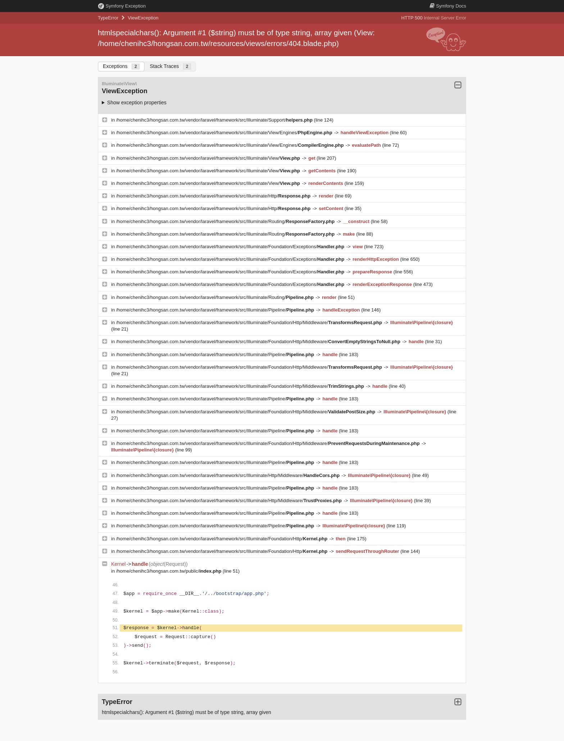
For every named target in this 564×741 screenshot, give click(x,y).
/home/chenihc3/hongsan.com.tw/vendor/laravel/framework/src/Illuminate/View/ (208, 158)
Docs (447, 6)
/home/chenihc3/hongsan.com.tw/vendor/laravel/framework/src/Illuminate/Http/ (214, 196)
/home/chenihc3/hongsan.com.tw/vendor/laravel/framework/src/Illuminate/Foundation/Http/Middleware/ (249, 322)
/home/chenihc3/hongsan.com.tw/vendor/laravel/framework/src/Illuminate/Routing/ (226, 221)
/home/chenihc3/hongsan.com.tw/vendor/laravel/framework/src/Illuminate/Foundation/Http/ (222, 538)
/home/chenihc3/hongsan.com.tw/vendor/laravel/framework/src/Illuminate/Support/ (215, 120)
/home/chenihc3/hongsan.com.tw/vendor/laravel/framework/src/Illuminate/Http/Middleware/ (228, 475)
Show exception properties (137, 102)
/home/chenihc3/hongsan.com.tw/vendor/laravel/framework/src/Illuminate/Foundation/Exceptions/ (231, 246)
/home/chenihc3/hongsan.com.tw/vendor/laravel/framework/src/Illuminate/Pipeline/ (215, 310)
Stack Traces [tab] (170, 66)
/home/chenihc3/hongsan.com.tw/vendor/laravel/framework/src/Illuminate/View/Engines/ (225, 132)
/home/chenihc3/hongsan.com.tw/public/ (169, 571)
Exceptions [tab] (121, 66)
